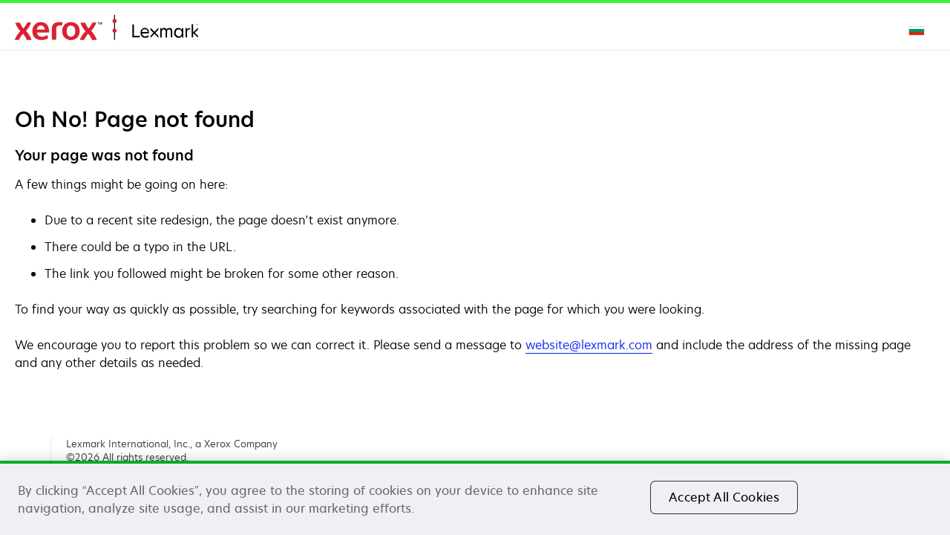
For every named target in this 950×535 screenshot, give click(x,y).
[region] (475, 498)
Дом (106, 28)
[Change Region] (917, 30)
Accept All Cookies (724, 497)
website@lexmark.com (588, 345)
